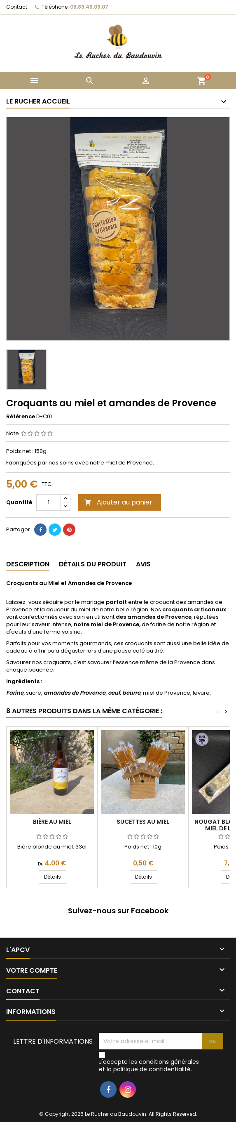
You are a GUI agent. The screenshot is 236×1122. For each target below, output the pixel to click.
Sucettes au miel (143, 822)
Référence (20, 416)
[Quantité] (48, 502)
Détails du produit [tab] (92, 564)
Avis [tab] (143, 564)
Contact (16, 6)
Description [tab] (27, 564)
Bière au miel (52, 822)
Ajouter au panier (118, 502)
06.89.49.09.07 (89, 6)
